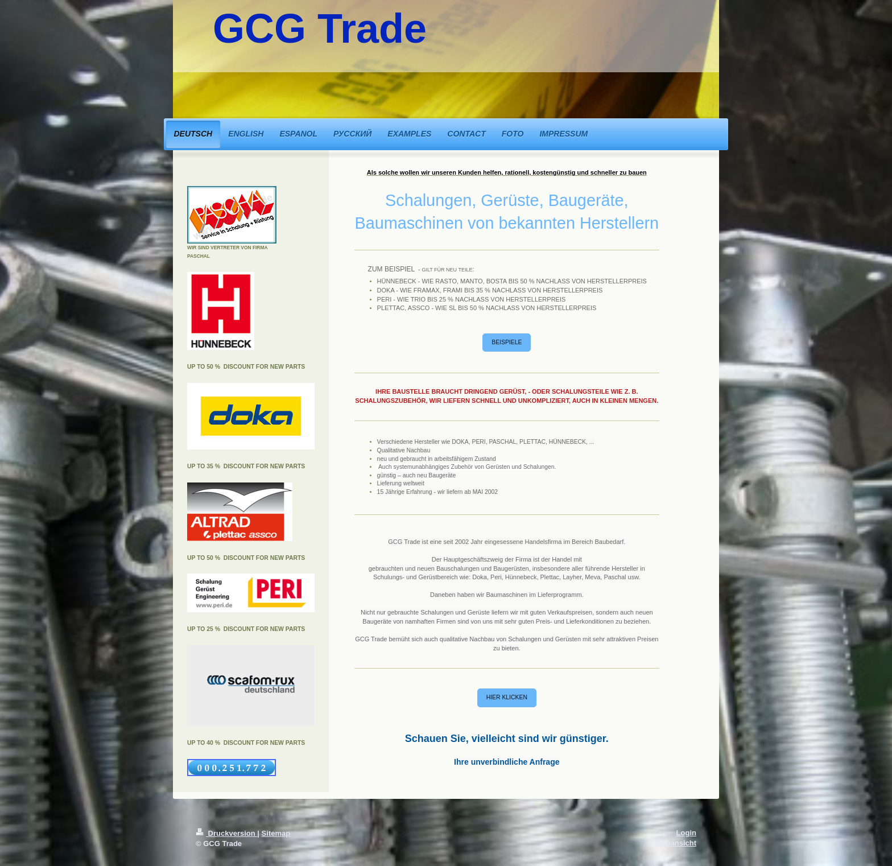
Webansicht (675, 843)
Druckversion (226, 833)
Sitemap (276, 833)
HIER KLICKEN (506, 697)
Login (686, 832)
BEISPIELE (507, 342)
